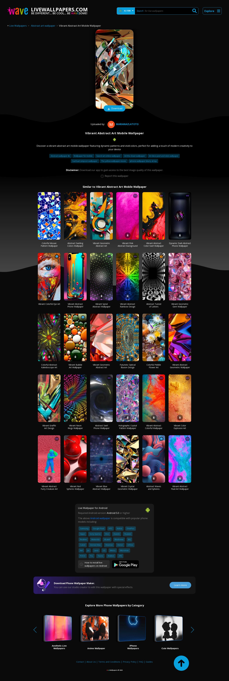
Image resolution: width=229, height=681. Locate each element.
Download (114, 109)
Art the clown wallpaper (134, 156)
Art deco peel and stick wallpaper (163, 156)
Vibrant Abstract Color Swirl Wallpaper (154, 244)
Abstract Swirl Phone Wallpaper (101, 427)
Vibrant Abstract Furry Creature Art (49, 487)
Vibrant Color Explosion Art (180, 427)
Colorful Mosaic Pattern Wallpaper (49, 244)
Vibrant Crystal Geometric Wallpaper (128, 487)
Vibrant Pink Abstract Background (128, 244)
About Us (91, 661)
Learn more (180, 585)
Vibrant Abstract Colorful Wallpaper (153, 427)
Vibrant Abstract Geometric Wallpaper (180, 366)
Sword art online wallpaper (108, 156)
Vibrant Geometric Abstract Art (101, 244)
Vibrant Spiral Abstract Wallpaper (101, 305)
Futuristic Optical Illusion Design (128, 366)
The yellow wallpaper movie (113, 161)
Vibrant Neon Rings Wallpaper (75, 427)
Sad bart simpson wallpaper (85, 161)
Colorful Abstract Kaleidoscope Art (49, 366)
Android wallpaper (100, 518)
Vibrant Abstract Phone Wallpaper (75, 305)
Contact (80, 661)
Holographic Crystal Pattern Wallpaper (127, 427)
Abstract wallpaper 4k (60, 156)
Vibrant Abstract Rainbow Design (127, 305)
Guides (149, 661)
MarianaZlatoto (123, 124)
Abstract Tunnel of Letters (153, 305)
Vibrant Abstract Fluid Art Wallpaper (180, 487)
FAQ (141, 661)
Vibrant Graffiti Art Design (49, 427)
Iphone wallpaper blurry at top (143, 161)
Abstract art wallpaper (43, 25)
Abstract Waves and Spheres (153, 487)
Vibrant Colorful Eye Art (49, 304)
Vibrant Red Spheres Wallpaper (75, 487)
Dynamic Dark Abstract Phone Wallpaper (180, 244)
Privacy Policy (130, 661)
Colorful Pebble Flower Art (153, 366)
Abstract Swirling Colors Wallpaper (75, 244)
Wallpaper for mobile (83, 156)
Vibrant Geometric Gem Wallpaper (179, 305)
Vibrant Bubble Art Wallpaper (75, 366)
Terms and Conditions (109, 661)
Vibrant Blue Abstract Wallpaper (101, 487)
